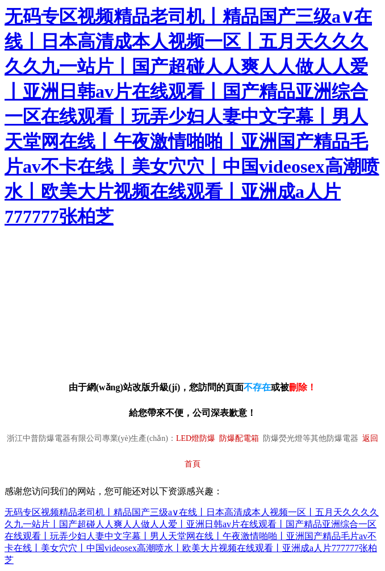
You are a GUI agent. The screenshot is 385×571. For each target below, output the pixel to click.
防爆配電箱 (239, 438)
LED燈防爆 (195, 438)
